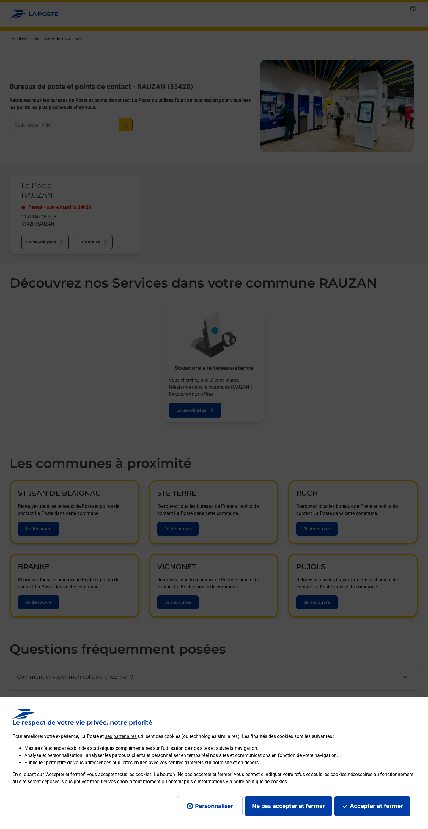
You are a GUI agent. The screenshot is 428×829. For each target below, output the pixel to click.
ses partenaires (121, 736)
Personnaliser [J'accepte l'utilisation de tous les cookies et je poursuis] (214, 806)
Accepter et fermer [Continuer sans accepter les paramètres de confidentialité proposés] (376, 806)
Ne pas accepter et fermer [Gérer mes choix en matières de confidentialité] (288, 806)
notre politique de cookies (260, 781)
